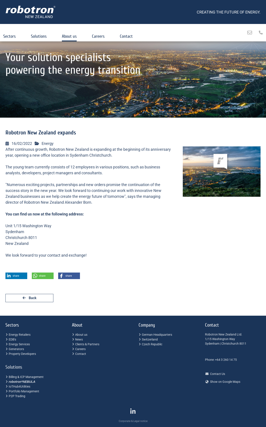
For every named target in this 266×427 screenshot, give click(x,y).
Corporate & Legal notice (133, 421)
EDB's (12, 339)
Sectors (9, 36)
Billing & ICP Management (26, 377)
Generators (16, 349)
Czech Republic (152, 344)
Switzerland (150, 339)
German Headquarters (157, 334)
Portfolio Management (24, 391)
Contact (126, 36)
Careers (98, 36)
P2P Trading (17, 396)
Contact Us (217, 374)
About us (69, 36)
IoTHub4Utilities (19, 386)
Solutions (39, 36)
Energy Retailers (19, 334)
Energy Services (19, 344)
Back (29, 298)
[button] (16, 276)
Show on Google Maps (225, 381)
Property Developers (22, 354)
